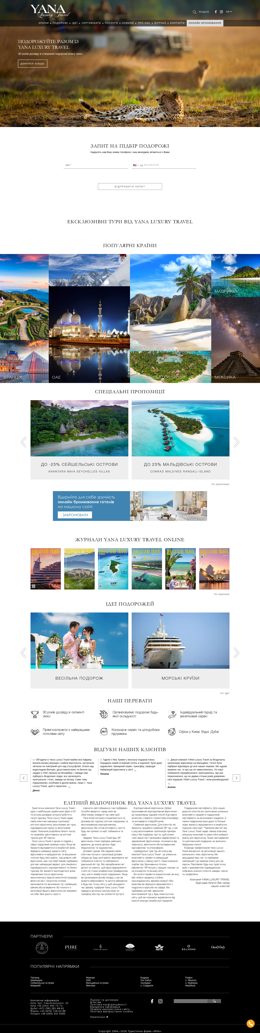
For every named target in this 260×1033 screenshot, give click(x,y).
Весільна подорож (79, 678)
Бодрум (144, 977)
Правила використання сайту (110, 1009)
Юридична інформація (105, 1007)
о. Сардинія (146, 985)
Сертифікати (91, 23)
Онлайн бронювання (205, 23)
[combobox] (137, 165)
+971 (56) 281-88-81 (51, 1008)
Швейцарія (65, 281)
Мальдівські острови (159, 377)
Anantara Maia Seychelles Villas (79, 472)
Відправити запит (130, 186)
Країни (44, 23)
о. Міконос (190, 980)
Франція (12, 377)
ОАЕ (56, 377)
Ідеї (75, 23)
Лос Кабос (146, 980)
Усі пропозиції (220, 484)
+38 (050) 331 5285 (53, 1013)
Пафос (189, 977)
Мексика (225, 377)
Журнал (160, 23)
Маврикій (226, 292)
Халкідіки (145, 983)
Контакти (177, 23)
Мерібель (190, 985)
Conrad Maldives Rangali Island (180, 472)
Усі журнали (221, 594)
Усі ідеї (224, 693)
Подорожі (60, 23)
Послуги (111, 23)
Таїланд (12, 335)
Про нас (144, 23)
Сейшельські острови (160, 345)
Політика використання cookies (111, 1012)
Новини (128, 23)
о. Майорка (191, 983)
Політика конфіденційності (108, 1005)
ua (227, 11)
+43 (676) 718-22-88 (53, 1011)
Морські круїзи (181, 678)
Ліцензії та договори (104, 1000)
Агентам (95, 1002)
